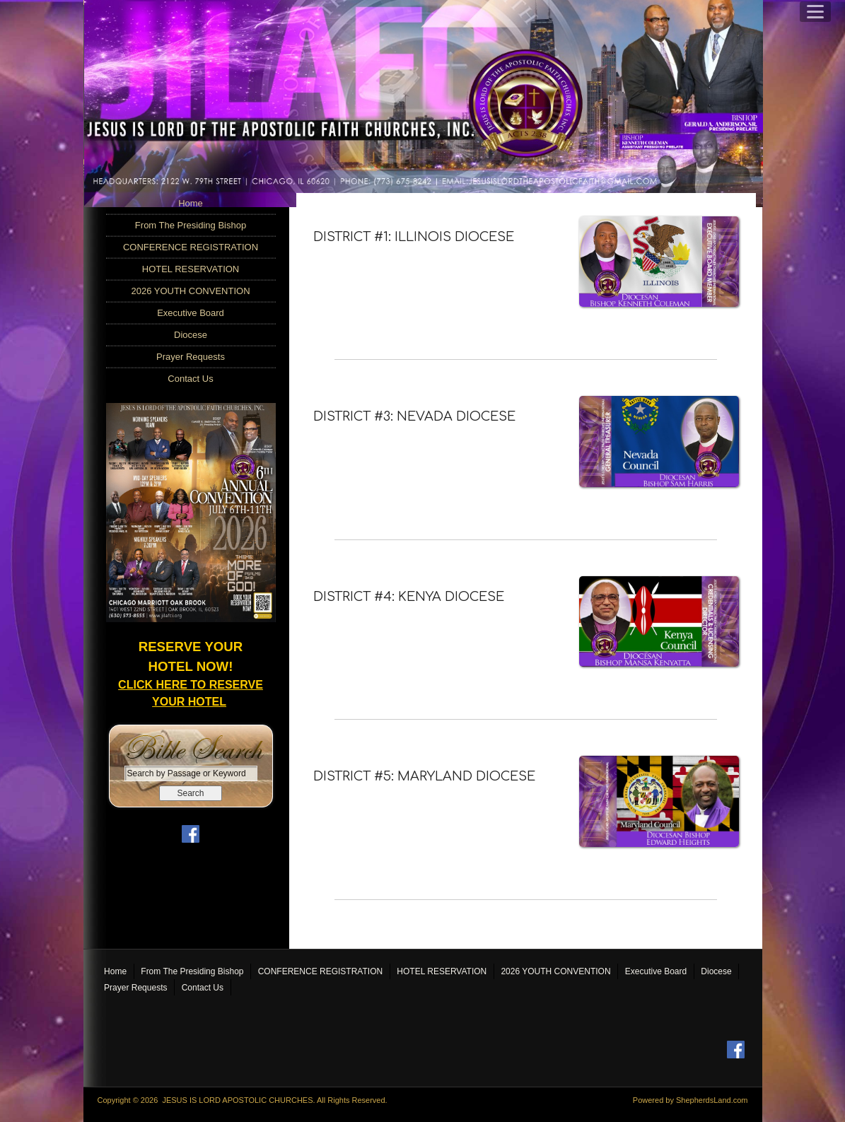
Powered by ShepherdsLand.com (690, 1099)
